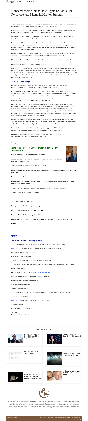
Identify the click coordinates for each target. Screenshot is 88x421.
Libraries (20, 1)
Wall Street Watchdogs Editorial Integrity (62, 417)
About (45, 417)
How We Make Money (76, 417)
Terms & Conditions (77, 419)
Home (41, 417)
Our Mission (30, 1)
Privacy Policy (50, 417)
